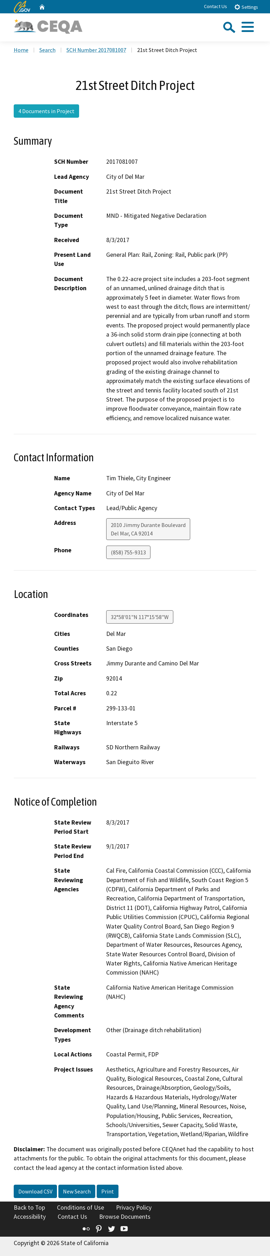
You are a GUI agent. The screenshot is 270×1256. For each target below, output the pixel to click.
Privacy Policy (134, 1207)
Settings (246, 7)
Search (47, 49)
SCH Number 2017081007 (96, 49)
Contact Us (215, 6)
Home (21, 49)
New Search (77, 1191)
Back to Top (29, 1207)
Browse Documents (124, 1217)
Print (107, 1191)
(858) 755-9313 (128, 552)
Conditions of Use (80, 1207)
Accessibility (30, 1217)
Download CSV (35, 1191)
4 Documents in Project (46, 111)
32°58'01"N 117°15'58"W (140, 616)
